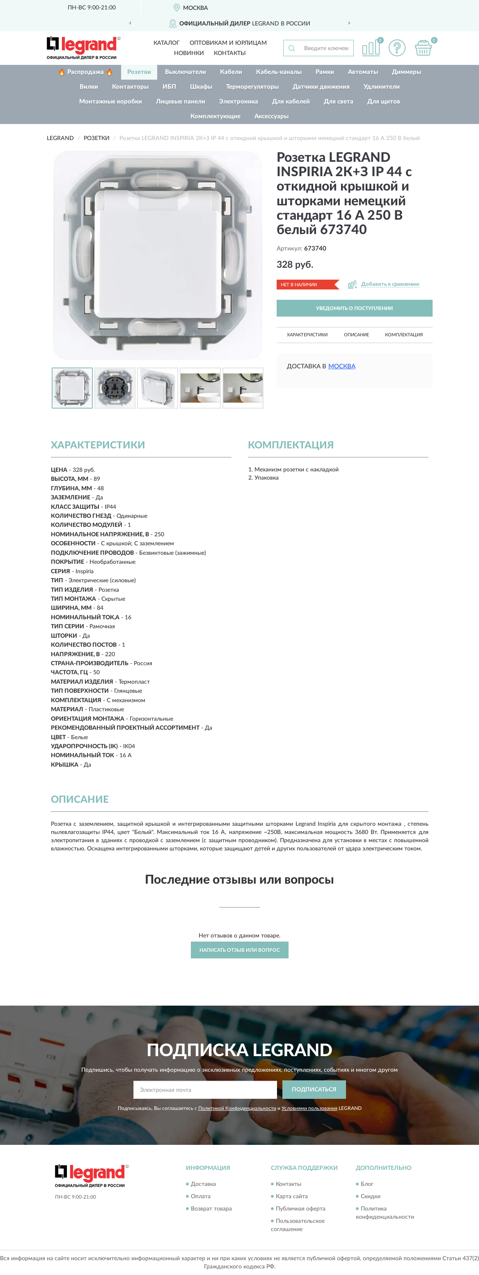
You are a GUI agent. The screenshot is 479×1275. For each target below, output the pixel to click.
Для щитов (383, 102)
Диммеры (406, 72)
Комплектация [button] (404, 335)
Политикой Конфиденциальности (237, 1108)
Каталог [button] (167, 43)
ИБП (169, 87)
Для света (338, 102)
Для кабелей (291, 102)
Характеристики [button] (307, 335)
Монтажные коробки (110, 102)
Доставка (203, 1184)
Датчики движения (321, 87)
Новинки (189, 53)
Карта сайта (292, 1196)
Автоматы (363, 72)
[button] (397, 47)
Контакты (230, 53)
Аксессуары (271, 116)
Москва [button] (341, 366)
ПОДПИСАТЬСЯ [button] (314, 1090)
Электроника (238, 102)
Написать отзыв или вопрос (239, 950)
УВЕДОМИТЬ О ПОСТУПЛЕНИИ (354, 308)
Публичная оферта (300, 1209)
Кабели (231, 72)
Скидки (370, 1196)
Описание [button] (356, 335)
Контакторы (130, 87)
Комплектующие (215, 116)
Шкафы (201, 87)
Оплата (201, 1196)
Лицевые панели (180, 102)
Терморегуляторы (252, 87)
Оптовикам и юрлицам (228, 43)
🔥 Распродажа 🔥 (85, 72)
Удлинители (382, 87)
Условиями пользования (309, 1108)
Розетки (139, 72)
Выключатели (185, 72)
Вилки (89, 87)
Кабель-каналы (279, 72)
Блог (367, 1184)
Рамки (325, 72)
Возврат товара (211, 1209)
